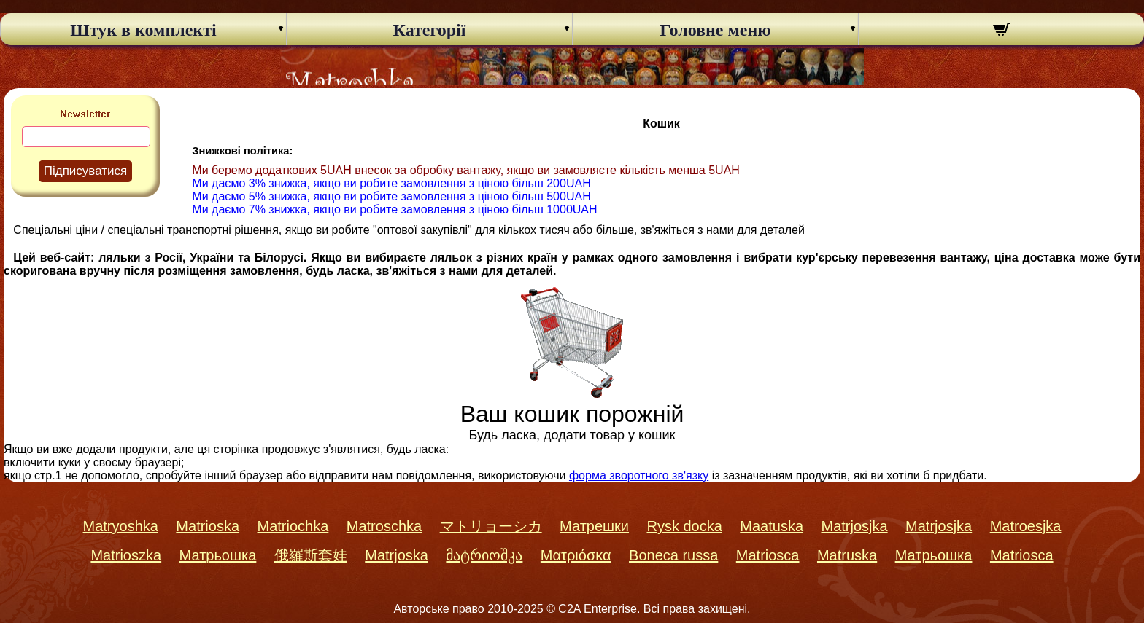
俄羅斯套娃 (310, 555)
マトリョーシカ (491, 526)
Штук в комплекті (143, 29)
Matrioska (207, 526)
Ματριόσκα (576, 555)
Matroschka (384, 526)
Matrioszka (125, 555)
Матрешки (594, 526)
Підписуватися (86, 171)
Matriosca (768, 555)
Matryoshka (120, 526)
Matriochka (293, 526)
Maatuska (771, 526)
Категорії (429, 29)
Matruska (847, 555)
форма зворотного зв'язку (638, 475)
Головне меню (715, 29)
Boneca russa (673, 555)
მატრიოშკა (484, 555)
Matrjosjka (854, 526)
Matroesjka (1026, 526)
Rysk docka (684, 526)
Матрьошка (218, 555)
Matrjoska (396, 555)
